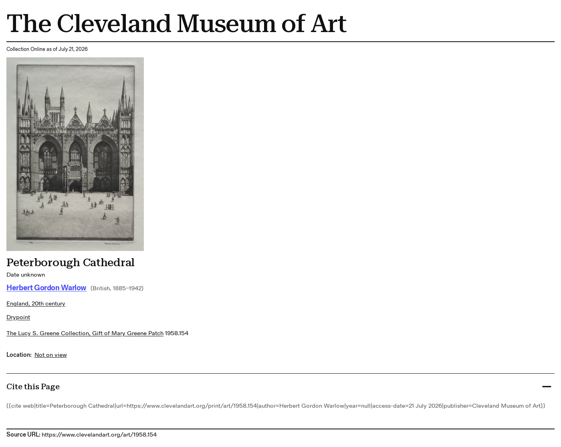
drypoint (18, 317)
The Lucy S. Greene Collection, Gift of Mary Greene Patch (84, 333)
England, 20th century (35, 303)
